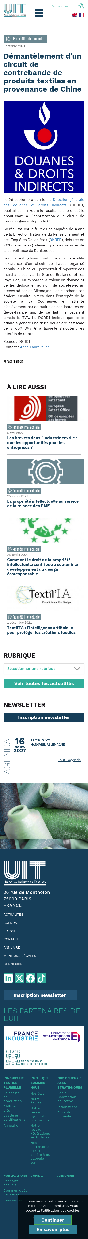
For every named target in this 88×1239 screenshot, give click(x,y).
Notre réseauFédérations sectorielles (40, 1131)
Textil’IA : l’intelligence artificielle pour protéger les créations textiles (41, 630)
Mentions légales (20, 956)
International (67, 1107)
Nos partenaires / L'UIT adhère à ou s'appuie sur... (40, 1152)
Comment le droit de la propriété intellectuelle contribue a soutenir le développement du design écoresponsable (42, 566)
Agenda (10, 923)
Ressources (13, 1200)
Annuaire (12, 947)
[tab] (44, 669)
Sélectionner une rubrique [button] (31, 668)
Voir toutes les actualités (44, 683)
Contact (11, 939)
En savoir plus (52, 1229)
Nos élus (37, 1093)
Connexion (13, 964)
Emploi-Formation (65, 1114)
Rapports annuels (11, 1183)
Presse (10, 931)
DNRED (56, 239)
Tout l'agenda (69, 760)
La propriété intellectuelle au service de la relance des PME (43, 503)
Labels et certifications (13, 1117)
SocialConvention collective (66, 1097)
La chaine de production (13, 1097)
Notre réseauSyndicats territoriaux (40, 1114)
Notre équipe (36, 1101)
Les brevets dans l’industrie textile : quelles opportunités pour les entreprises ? (42, 442)
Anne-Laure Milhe (35, 346)
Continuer (52, 1220)
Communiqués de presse (13, 1192)
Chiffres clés (10, 1108)
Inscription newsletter (44, 717)
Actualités (13, 914)
